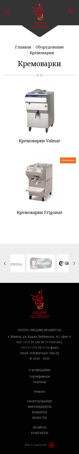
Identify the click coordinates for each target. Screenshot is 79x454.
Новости (39, 418)
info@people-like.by (44, 353)
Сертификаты (39, 376)
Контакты (72, 10)
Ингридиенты (40, 407)
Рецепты (39, 382)
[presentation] (5, 263)
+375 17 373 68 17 (33, 347)
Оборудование (39, 401)
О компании (39, 370)
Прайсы (39, 427)
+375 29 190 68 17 (35, 342)
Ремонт (39, 392)
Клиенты (39, 412)
